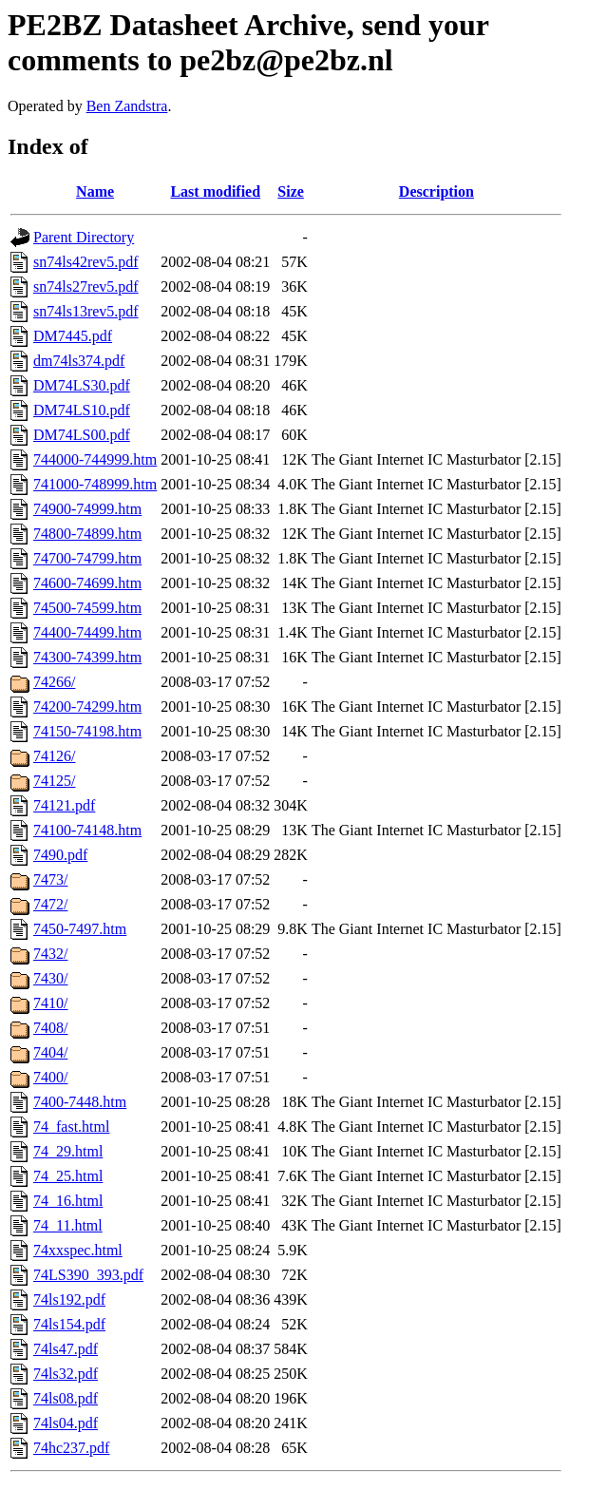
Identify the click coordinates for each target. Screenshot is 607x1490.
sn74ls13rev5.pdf (86, 311)
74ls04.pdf (65, 1423)
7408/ (50, 1028)
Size (290, 191)
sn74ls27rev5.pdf (86, 286)
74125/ (54, 781)
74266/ (54, 682)
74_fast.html (71, 1126)
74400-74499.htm (87, 632)
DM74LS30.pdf (81, 385)
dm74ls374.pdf (78, 361)
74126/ (54, 756)
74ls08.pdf (65, 1398)
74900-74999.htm (87, 509)
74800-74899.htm (87, 533)
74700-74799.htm (87, 558)
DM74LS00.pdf (81, 435)
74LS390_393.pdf (88, 1275)
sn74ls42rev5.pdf (86, 262)
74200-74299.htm (87, 706)
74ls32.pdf (65, 1374)
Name (95, 191)
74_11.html (68, 1225)
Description (436, 191)
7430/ (50, 978)
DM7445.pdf (72, 336)
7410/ (50, 1003)
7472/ (50, 904)
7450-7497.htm (79, 929)
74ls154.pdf (69, 1324)
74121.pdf (64, 805)
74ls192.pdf (69, 1299)
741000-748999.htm (95, 484)
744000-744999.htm (95, 459)
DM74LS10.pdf (81, 410)
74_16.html (68, 1201)
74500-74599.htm (87, 608)
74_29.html (68, 1151)
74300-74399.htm (87, 657)
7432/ (50, 954)
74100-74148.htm (87, 830)
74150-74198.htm (87, 731)
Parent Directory (83, 237)
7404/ (50, 1052)
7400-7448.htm (79, 1102)
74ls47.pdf (65, 1349)
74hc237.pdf (71, 1448)
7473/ (50, 879)
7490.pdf (60, 855)
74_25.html (68, 1176)
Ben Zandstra (127, 106)
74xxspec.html (78, 1250)
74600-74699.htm (87, 583)
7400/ (50, 1077)
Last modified (215, 191)
